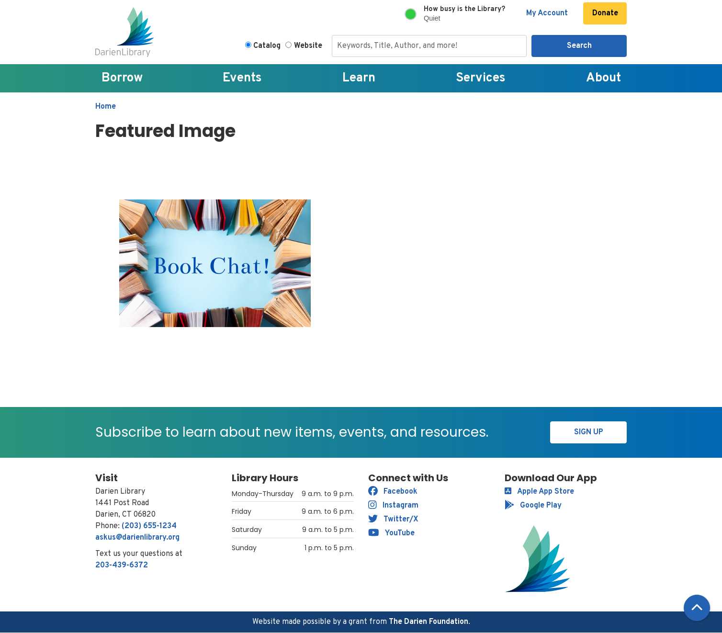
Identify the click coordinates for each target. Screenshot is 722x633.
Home (105, 107)
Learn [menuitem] (358, 78)
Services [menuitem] (481, 78)
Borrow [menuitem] (122, 78)
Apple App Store (539, 492)
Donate (605, 13)
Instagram (393, 505)
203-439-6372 (121, 565)
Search (579, 46)
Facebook (392, 492)
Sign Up (588, 432)
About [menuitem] (603, 78)
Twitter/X (393, 519)
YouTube (391, 533)
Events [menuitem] (242, 78)
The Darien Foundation (428, 622)
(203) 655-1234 (149, 526)
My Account (547, 13)
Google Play (533, 505)
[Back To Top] (697, 608)
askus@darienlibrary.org (137, 538)
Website (308, 46)
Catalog (267, 46)
